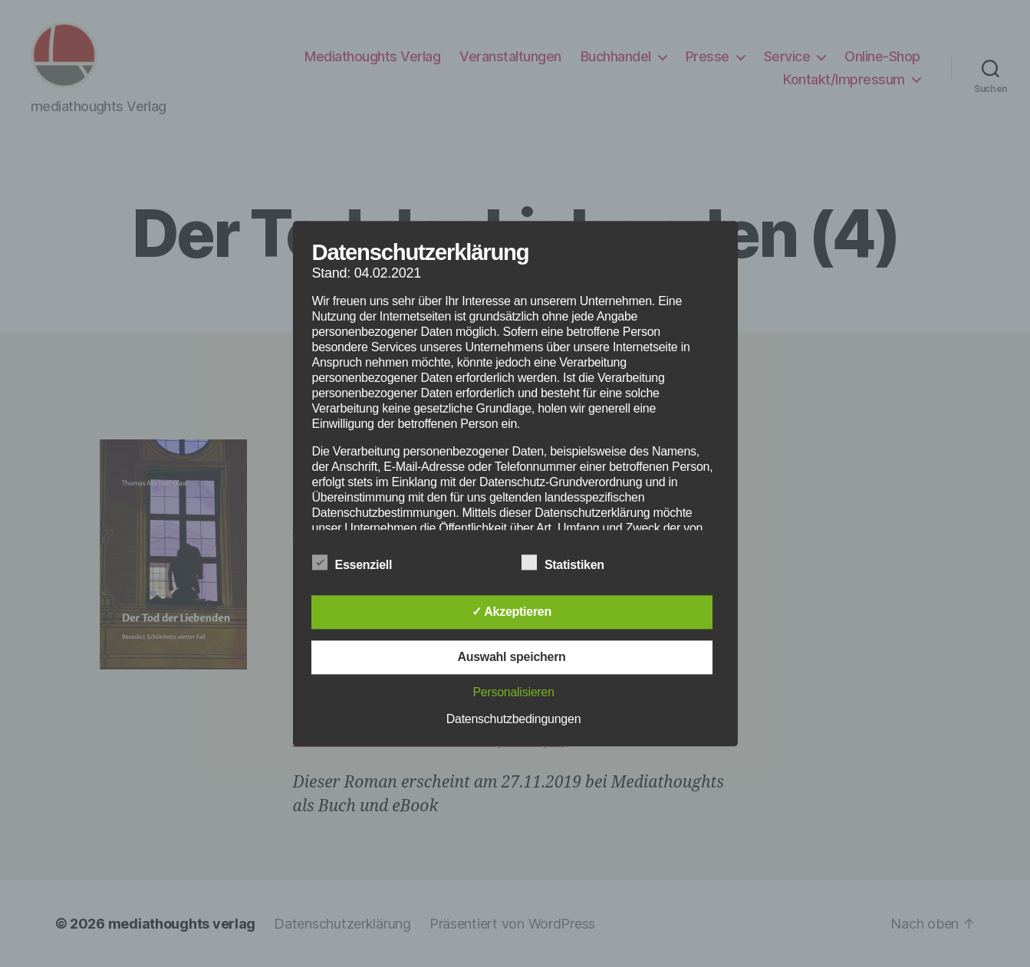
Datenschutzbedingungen (513, 718)
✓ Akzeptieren (511, 611)
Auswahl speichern (511, 656)
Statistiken (571, 562)
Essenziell (360, 562)
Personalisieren (513, 692)
